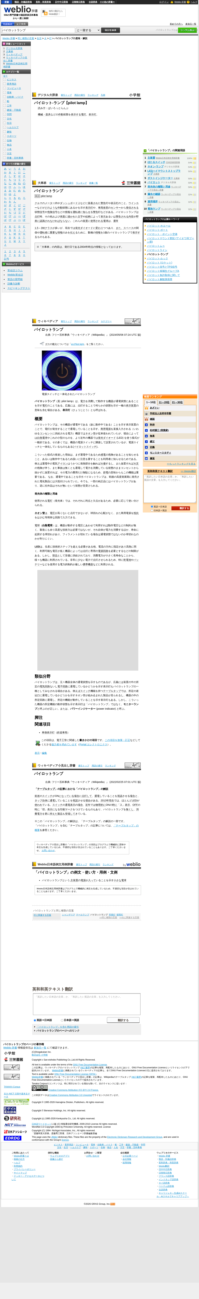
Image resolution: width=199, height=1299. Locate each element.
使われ (38, 804)
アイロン (62, 463)
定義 (152, 447)
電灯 (83, 114)
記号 (6, 259)
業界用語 (11, 84)
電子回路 (62, 686)
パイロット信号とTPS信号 (162, 266)
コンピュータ (14, 88)
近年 (87, 804)
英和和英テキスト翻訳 (52, 989)
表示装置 (131, 405)
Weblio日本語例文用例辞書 (55, 864)
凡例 (103, 95)
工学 (9, 105)
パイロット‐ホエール (159, 225)
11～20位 (164, 402)
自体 (44, 800)
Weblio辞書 (57, 1070)
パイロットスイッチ (85, 446)
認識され (45, 220)
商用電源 (106, 428)
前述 (37, 795)
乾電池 (127, 559)
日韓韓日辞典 (78, 2)
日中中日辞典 (61, 2)
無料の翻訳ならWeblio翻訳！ (56, 12)
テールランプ (82, 915)
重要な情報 (56, 232)
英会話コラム (15, 270)
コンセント (46, 433)
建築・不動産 (14, 110)
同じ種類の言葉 (26, 38)
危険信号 (52, 212)
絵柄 (87, 216)
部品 (54, 555)
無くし (130, 809)
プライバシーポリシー (25, 1169)
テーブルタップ (112, 690)
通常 (115, 220)
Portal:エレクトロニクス (93, 744)
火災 (136, 463)
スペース (128, 228)
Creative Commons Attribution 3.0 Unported (70, 1095)
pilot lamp (46, 196)
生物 (9, 140)
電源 (83, 880)
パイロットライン (157, 250)
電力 (82, 401)
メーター (50, 203)
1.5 (36, 228)
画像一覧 (93, 183)
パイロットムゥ (156, 245)
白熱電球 (42, 437)
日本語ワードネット (41, 1124)
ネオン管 (90, 433)
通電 (97, 795)
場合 (76, 795)
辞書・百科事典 (15, 158)
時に (114, 804)
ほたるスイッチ (156, 162)
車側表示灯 (48, 732)
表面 (62, 216)
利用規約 (18, 1166)
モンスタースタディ (160, 452)
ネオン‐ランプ (156, 166)
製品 (60, 813)
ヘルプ (194, 2)
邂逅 (152, 458)
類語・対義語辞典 (23, 2)
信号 (42, 212)
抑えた (53, 813)
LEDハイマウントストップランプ (164, 172)
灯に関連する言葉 (42, 915)
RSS (113, 1204)
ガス (47, 344)
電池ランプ (154, 208)
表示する (76, 114)
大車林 (42, 182)
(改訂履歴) (85, 1067)
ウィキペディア (48, 321)
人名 (9, 149)
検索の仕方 (19, 1159)
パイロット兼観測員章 (159, 279)
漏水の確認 (154, 194)
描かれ (71, 216)
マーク (69, 809)
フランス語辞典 (166, 1176)
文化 (9, 118)
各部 (105, 207)
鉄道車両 (62, 732)
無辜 (152, 436)
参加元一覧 (190, 24)
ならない (65, 220)
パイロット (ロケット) (159, 262)
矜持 (152, 424)
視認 (119, 795)
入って (92, 880)
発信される (132, 207)
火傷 (103, 463)
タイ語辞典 (164, 1183)
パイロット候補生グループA (163, 270)
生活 (39, 38)
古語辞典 (93, 2)
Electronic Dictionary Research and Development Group (134, 1137)
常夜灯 (112, 915)
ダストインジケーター (160, 178)
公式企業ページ (130, 1156)
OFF (135, 804)
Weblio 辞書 (180, 2)
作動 (60, 114)
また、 (119, 228)
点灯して (87, 795)
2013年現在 (107, 800)
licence (65, 1140)
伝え (72, 232)
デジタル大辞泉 (48, 94)
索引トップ (66, 95)
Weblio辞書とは (21, 1156)
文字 (80, 216)
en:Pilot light (77, 344)
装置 (85, 220)
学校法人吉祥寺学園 (160, 413)
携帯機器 (88, 564)
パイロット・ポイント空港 (162, 234)
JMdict (54, 1137)
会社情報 (127, 1159)
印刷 (62, 809)
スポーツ (11, 136)
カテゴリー (106, 321)
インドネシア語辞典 (168, 1179)
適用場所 (153, 201)
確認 (152, 419)
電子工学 (62, 740)
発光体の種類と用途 (159, 186)
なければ (55, 220)
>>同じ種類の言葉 (108, 917)
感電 (103, 454)
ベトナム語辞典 (166, 1186)
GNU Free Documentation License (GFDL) (75, 1074)
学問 (9, 114)
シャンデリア (68, 915)
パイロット (154, 182)
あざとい (154, 407)
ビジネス (11, 79)
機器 (110, 401)
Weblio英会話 (15, 274)
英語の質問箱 (15, 279)
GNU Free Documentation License (90, 1064)
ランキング (93, 95)
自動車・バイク (15, 97)
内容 (131, 216)
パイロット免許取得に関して (163, 275)
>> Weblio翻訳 (188, 471)
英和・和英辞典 (43, 2)
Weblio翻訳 (164, 1166)
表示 (103, 216)
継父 (152, 441)
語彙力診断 (13, 283)
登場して (70, 813)
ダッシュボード (69, 203)
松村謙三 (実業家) (159, 430)
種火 (54, 344)
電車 (9, 92)
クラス (48, 228)
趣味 (9, 131)
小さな (117, 880)
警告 (103, 203)
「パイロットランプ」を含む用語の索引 (57, 1027)
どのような (51, 207)
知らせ (86, 212)
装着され (93, 203)
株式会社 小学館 (39, 1055)
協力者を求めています (64, 744)
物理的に (101, 804)
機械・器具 (44, 114)
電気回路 (45, 686)
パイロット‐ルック (157, 258)
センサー (116, 207)
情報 (67, 212)
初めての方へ (176, 24)
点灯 (37, 216)
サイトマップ (20, 1173)
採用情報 (127, 1162)
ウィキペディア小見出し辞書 (56, 765)
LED (37, 546)
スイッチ (85, 690)
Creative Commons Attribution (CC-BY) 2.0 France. (73, 1090)
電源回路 (103, 550)
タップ (38, 800)
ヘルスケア (13, 127)
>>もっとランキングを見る (181, 463)
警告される (122, 216)
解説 (105, 788)
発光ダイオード (84, 228)
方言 (9, 153)
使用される (96, 220)
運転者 (76, 212)
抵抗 (136, 513)
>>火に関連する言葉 (129, 917)
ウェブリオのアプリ (60, 1156)
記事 (62, 788)
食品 (9, 144)
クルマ (38, 203)
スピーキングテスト (18, 288)
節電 (105, 472)
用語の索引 (79, 95)
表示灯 (92, 114)
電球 (105, 220)
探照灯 (120, 915)
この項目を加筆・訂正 (117, 740)
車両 (100, 207)
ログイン (164, 2)
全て (5, 76)
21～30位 (177, 402)
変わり (99, 228)
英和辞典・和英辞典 (168, 1162)
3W (43, 228)
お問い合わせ (48, 850)
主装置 (74, 880)
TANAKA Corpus (12, 1087)
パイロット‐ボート (157, 229)
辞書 (7, 2)
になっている (66, 795)
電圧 (52, 513)
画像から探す (56, 1159)
